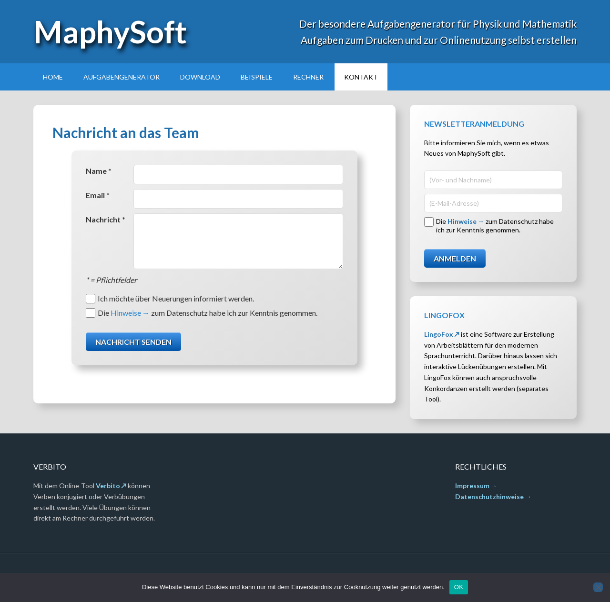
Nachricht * (105, 219)
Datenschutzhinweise (489, 496)
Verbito (108, 486)
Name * (99, 170)
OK (458, 587)
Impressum (472, 486)
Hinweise (126, 312)
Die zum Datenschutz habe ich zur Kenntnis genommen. (207, 312)
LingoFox (438, 334)
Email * (98, 195)
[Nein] (598, 587)
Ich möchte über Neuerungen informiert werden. (176, 298)
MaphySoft (110, 31)
